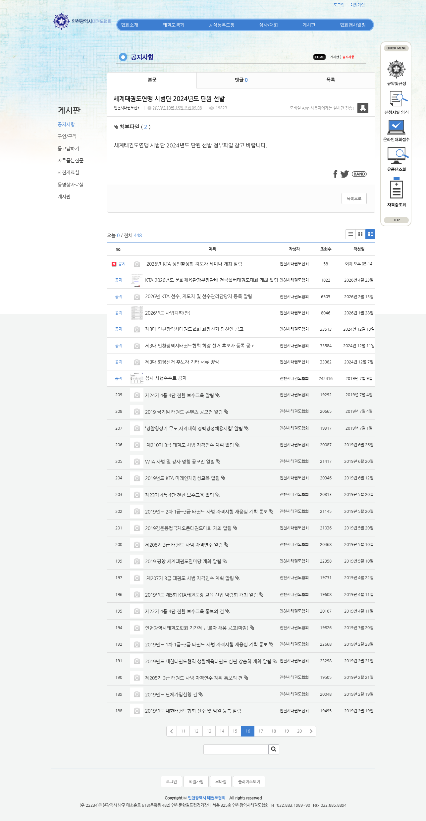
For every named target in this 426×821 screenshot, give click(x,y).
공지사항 (66, 124)
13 (209, 731)
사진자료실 (68, 172)
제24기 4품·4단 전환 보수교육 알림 (179, 395)
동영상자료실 (70, 184)
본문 (152, 79)
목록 (330, 79)
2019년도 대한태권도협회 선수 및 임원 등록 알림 (193, 710)
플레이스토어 (249, 781)
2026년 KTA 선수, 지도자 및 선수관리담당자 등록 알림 (198, 296)
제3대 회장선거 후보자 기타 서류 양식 (182, 361)
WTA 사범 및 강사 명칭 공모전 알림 (180, 461)
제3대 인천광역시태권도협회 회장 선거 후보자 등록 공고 (200, 345)
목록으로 (354, 198)
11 (183, 731)
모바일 (220, 781)
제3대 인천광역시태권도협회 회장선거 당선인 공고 (194, 329)
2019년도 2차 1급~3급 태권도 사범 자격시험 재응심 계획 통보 (206, 511)
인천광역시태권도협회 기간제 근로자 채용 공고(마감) (196, 627)
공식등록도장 (222, 24)
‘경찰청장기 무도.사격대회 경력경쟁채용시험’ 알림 (194, 428)
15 (235, 731)
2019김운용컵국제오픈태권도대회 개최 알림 (188, 528)
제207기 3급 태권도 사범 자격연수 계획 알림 (189, 578)
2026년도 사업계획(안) (167, 312)
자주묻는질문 (70, 160)
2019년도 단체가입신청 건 (171, 694)
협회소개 (129, 24)
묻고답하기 (68, 148)
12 (196, 731)
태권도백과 (173, 24)
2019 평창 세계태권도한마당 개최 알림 (183, 561)
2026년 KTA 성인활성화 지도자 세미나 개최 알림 (193, 263)
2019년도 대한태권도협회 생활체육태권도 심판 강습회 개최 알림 (208, 661)
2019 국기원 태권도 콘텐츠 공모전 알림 (184, 411)
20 (299, 731)
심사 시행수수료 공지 (165, 378)
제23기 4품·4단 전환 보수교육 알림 (179, 495)
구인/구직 (67, 136)
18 (273, 731)
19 (286, 731)
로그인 (339, 5)
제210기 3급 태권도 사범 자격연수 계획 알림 (189, 445)
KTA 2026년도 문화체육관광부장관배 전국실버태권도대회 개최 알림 (211, 280)
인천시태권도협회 (127, 108)
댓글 (241, 79)
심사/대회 (268, 24)
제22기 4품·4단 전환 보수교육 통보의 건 (184, 611)
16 (247, 731)
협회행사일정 (353, 24)
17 (260, 731)
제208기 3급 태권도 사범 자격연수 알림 (184, 544)
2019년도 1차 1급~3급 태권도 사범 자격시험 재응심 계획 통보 (206, 644)
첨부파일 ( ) (132, 127)
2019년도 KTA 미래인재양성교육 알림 (182, 478)
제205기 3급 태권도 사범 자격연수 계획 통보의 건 (193, 678)
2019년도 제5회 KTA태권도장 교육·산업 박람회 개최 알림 (201, 594)
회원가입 (357, 5)
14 (222, 731)
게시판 (308, 24)
